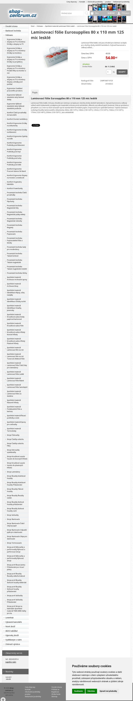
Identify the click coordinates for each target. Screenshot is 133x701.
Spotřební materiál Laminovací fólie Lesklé (15, 373)
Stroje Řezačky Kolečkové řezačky (16, 477)
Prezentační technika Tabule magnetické (14, 261)
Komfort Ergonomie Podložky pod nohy (14, 157)
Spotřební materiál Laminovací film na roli (15, 348)
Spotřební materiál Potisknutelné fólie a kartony (14, 409)
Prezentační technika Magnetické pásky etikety (16, 213)
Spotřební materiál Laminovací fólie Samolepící (17, 386)
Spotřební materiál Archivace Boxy (14, 285)
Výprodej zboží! (12, 635)
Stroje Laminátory (13, 472)
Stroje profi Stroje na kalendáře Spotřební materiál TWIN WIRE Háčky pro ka (16, 609)
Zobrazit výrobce (12, 644)
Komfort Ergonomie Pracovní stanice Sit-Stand (16, 170)
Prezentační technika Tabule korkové (14, 254)
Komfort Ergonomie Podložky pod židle (14, 163)
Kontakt (82, 2)
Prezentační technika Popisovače (14, 233)
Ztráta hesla (55, 694)
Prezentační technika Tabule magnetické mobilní (17, 267)
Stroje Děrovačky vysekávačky (13, 451)
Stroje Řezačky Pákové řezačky (15, 490)
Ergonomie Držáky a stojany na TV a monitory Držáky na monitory (16, 50)
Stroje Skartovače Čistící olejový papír (15, 524)
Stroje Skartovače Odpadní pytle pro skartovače (17, 531)
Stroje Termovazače (14, 543)
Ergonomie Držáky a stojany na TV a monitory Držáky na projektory (16, 59)
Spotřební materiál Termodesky (14, 429)
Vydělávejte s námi (13, 639)
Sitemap (54, 696)
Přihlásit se (55, 689)
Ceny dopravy (71, 2)
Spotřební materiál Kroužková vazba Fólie (15, 324)
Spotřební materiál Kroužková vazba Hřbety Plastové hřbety (16, 341)
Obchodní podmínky (95, 2)
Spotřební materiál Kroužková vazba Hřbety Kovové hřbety (16, 332)
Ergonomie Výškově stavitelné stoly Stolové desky (15, 97)
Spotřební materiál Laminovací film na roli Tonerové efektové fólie (16, 356)
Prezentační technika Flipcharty (14, 200)
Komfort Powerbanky (15, 188)
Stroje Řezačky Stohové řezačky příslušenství (15, 503)
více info (8, 679)
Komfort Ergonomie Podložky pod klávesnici (16, 144)
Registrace (55, 692)
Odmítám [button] (91, 691)
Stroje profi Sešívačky (15, 595)
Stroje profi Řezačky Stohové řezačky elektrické (16, 581)
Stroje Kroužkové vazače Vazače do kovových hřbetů (17, 457)
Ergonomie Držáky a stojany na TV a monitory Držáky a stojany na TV (16, 41)
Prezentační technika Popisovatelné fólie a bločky (14, 240)
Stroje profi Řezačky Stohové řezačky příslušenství (14, 589)
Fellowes (9, 35)
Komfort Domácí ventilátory (17, 119)
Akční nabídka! (11, 631)
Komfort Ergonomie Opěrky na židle (17, 137)
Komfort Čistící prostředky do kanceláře (16, 113)
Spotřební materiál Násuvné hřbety (14, 401)
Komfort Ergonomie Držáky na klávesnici (17, 131)
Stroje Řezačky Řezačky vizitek (15, 496)
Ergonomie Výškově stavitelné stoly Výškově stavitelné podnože (15, 106)
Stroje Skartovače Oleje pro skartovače (17, 537)
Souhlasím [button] (78, 691)
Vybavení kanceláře (13, 622)
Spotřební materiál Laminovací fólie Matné (15, 379)
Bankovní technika (13, 30)
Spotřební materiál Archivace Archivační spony (17, 278)
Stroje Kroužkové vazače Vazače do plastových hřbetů (16, 465)
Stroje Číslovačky (13, 435)
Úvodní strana (11, 26)
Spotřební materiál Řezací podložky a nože (16, 416)
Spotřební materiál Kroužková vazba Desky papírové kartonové (15, 316)
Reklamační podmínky (121, 2)
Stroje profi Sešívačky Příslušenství (15, 601)
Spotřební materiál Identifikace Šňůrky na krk (16, 300)
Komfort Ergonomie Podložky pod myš (14, 150)
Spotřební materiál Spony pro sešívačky (16, 423)
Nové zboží (10, 626)
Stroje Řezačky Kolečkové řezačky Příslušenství (16, 483)
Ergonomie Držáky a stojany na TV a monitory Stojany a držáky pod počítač (16, 80)
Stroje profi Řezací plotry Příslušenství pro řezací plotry (16, 567)
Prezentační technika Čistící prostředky (17, 193)
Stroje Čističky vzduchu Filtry (15, 444)
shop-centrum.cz (9, 689)
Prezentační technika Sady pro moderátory (16, 248)
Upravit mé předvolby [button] (108, 691)
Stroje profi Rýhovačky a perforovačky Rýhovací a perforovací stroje (16, 549)
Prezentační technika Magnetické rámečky (14, 220)
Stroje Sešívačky (13, 515)
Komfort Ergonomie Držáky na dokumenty (17, 124)
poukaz (108, 2)
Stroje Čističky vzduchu (15, 439)
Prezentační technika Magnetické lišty (14, 206)
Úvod (32, 26)
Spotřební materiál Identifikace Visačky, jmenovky (14, 308)
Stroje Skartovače (13, 519)
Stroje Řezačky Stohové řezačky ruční (15, 509)
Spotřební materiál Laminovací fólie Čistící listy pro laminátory (17, 365)
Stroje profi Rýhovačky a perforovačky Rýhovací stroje (16, 558)
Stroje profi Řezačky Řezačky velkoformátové (16, 575)
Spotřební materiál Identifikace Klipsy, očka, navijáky (16, 292)
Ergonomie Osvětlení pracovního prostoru (14, 89)
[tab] (35, 92)
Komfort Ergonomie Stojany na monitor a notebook (17, 176)
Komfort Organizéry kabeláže (14, 183)
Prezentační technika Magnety (14, 226)
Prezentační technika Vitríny (17, 273)
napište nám (10, 662)
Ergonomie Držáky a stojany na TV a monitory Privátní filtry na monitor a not (16, 69)
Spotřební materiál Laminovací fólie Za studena (14, 393)
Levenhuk (9, 617)
